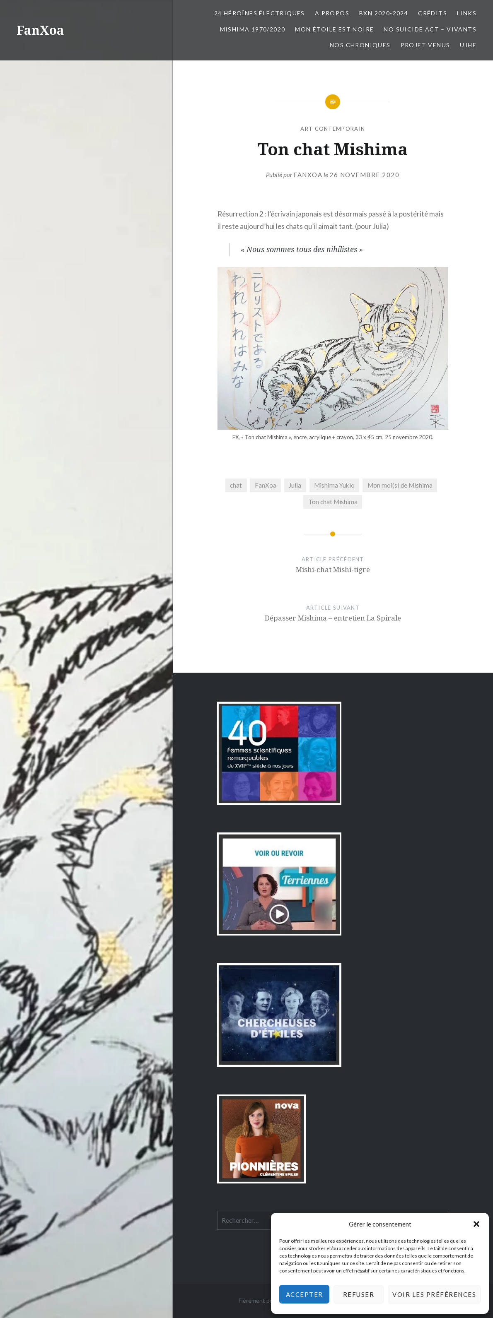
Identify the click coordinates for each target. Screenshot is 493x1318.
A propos (332, 13)
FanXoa (40, 30)
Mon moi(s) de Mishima (400, 485)
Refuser (359, 1294)
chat (236, 485)
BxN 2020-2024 (383, 13)
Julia (295, 485)
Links (466, 13)
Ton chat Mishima (333, 501)
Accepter (304, 1294)
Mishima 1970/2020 (252, 29)
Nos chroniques (360, 44)
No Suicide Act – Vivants (430, 29)
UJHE (468, 44)
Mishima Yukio (334, 485)
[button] (476, 1224)
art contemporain (332, 128)
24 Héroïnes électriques (259, 13)
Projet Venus (425, 44)
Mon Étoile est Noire (334, 29)
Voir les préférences (434, 1294)
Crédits (432, 13)
